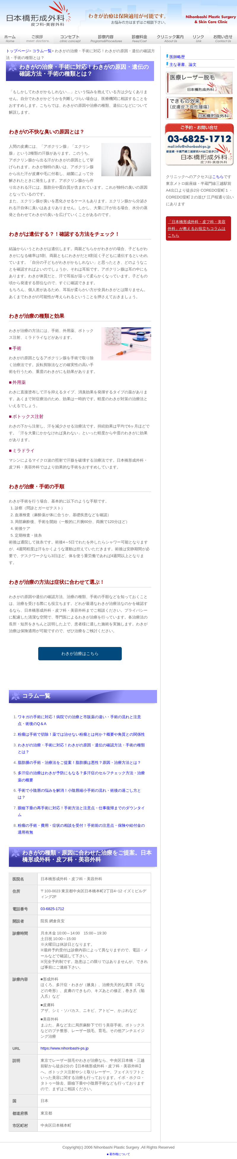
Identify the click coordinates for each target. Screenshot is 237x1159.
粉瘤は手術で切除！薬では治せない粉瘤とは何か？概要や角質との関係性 (81, 734)
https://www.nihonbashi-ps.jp (65, 1048)
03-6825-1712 (52, 909)
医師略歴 (177, 57)
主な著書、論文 (182, 64)
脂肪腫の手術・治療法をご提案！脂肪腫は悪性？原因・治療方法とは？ (79, 762)
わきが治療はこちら (80, 653)
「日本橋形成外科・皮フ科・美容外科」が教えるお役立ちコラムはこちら (196, 229)
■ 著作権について (118, 1154)
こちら (218, 176)
